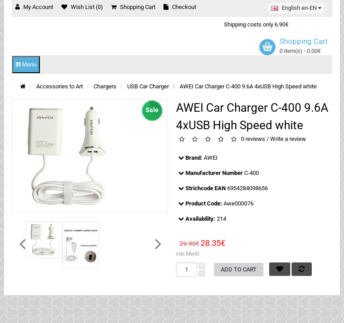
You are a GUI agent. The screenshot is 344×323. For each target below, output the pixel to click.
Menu (26, 64)
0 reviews (253, 138)
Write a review (288, 138)
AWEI (211, 157)
